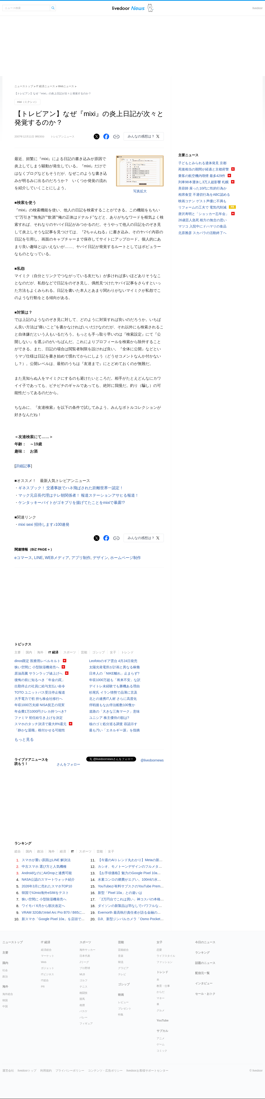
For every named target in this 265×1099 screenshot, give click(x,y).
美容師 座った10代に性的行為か (202, 188)
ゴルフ (83, 980)
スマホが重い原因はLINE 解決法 (46, 860)
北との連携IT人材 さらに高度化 (113, 699)
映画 (121, 994)
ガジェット (47, 968)
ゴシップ (98, 652)
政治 (40, 851)
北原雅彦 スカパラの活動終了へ (202, 233)
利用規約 (46, 1070)
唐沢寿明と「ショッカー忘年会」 (203, 214)
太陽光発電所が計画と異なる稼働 (114, 667)
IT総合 (45, 980)
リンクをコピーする (116, 136)
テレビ (122, 974)
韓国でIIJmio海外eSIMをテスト (45, 893)
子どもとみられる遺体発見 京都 (202, 163)
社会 (5, 970)
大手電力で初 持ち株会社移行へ (38, 699)
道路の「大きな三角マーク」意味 (114, 711)
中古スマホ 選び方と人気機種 (44, 866)
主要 (17, 652)
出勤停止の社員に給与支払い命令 (39, 686)
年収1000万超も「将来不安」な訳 (114, 680)
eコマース (23, 558)
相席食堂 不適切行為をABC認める (204, 194)
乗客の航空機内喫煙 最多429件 (201, 176)
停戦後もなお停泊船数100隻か (112, 705)
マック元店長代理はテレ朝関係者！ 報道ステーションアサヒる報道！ (78, 495)
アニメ (161, 1038)
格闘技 (83, 992)
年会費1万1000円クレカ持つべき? (40, 711)
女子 (113, 652)
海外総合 (7, 994)
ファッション (164, 962)
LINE (38, 558)
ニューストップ (23, 86)
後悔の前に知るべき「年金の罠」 (39, 680)
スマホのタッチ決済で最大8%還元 (40, 724)
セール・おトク (205, 993)
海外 (40, 652)
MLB (82, 974)
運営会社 (8, 1070)
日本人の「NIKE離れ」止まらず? (114, 673)
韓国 (5, 1000)
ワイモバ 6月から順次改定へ (43, 906)
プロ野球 (85, 968)
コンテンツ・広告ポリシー (105, 1070)
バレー (83, 1017)
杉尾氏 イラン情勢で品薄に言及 (113, 692)
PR (43, 986)
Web (43, 962)
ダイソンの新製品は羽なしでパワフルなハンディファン (140, 906)
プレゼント (124, 1008)
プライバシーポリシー (69, 1070)
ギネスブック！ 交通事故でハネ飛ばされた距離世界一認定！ (70, 488)
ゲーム (161, 1044)
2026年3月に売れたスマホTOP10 (47, 886)
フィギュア (86, 1023)
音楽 (120, 955)
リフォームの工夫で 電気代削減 (202, 207)
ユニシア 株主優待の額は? (109, 718)
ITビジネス (47, 974)
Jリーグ (84, 962)
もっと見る (24, 739)
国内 (29, 652)
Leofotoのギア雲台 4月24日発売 (113, 661)
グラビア (123, 968)
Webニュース (66, 86)
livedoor (257, 8)
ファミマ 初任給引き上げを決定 (38, 718)
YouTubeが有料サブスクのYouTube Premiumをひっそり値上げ (145, 886)
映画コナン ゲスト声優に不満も (202, 201)
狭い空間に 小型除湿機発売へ (36, 667)
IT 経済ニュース (45, 86)
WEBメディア (57, 558)
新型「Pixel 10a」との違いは (120, 893)
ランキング (202, 952)
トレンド (127, 652)
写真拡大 (140, 191)
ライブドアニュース (128, 8)
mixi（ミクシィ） (27, 101)
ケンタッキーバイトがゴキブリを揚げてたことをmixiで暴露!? (71, 503)
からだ (161, 991)
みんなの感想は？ (141, 136)
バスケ (83, 1011)
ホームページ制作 (125, 558)
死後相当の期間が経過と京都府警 (203, 169)
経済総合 (46, 949)
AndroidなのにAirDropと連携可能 (47, 873)
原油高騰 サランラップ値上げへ (38, 673)
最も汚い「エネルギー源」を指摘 (114, 730)
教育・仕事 (163, 985)
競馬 (82, 998)
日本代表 (85, 955)
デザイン (100, 558)
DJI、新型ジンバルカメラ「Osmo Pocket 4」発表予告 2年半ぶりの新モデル (157, 919)
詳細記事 (23, 466)
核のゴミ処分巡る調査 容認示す (113, 724)
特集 (120, 1014)
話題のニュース (205, 963)
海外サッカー (87, 949)
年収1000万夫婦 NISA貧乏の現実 (39, 705)
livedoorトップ (27, 1070)
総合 (17, 851)
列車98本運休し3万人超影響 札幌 (203, 182)
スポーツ (69, 652)
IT (72, 851)
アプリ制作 (81, 558)
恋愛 (159, 949)
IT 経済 (53, 652)
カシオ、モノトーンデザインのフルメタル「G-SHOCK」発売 (144, 866)
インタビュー (203, 983)
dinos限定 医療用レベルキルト (37, 661)
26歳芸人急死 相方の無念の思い (202, 220)
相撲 (82, 1005)
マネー (161, 998)
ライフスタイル (166, 955)
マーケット (47, 955)
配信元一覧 (202, 973)
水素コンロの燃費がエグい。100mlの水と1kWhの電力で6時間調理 (148, 879)
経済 (63, 851)
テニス (83, 986)
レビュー (123, 1002)
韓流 (120, 962)
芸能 (84, 652)
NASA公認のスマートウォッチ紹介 (48, 879)
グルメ (161, 1010)
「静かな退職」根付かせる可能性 (39, 730)
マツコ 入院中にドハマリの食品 (202, 226)
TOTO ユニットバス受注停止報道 (39, 692)
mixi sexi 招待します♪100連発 (43, 524)
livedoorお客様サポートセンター (147, 1070)
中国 (5, 1006)
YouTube (163, 1020)
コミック (162, 1050)
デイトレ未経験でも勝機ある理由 (114, 686)
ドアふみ (151, 8)
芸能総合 (123, 949)
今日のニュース (205, 942)
